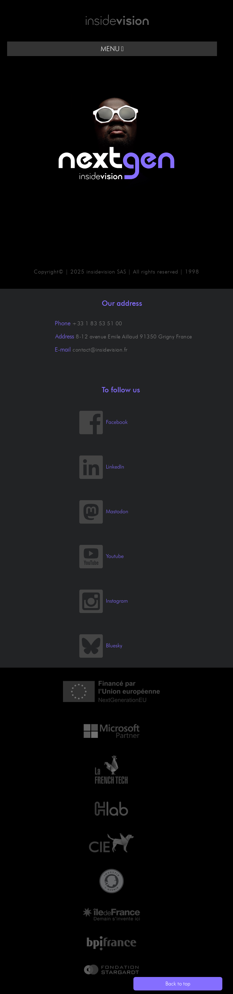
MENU (112, 49)
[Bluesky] (107, 656)
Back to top (177, 984)
